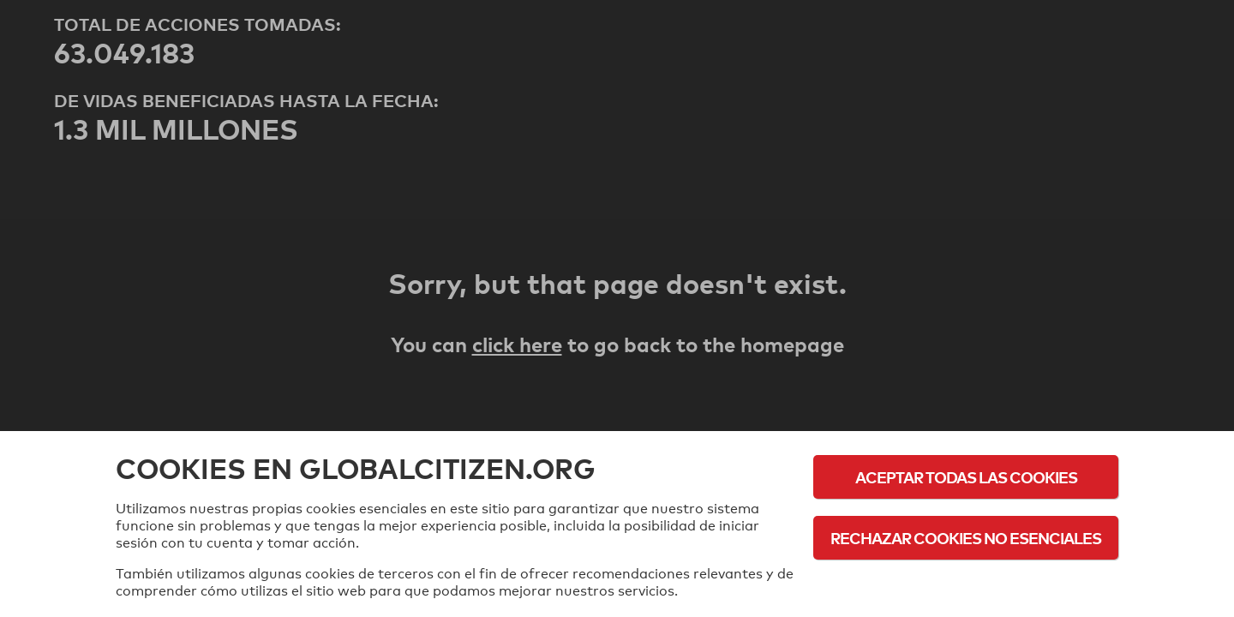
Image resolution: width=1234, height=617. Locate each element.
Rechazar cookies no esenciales (965, 537)
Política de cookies (966, 585)
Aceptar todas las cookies (966, 477)
